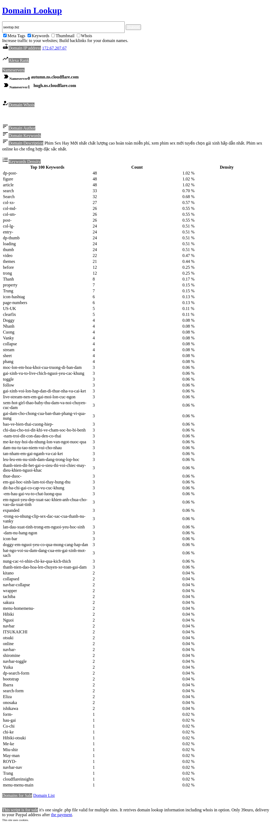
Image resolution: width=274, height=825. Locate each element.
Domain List (44, 796)
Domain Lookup (32, 10)
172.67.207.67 (54, 48)
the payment (61, 815)
